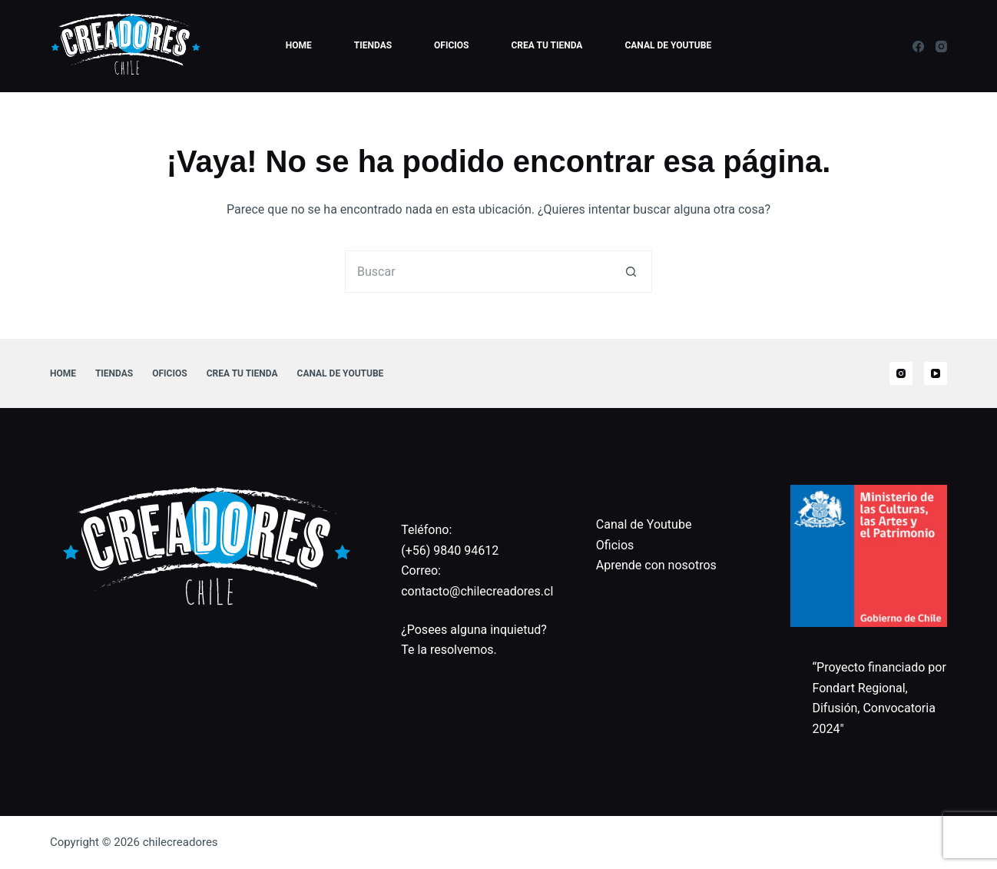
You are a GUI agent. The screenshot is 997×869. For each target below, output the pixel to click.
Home (299, 45)
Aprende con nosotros (656, 565)
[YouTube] (935, 373)
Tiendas (373, 45)
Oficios (451, 45)
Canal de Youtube (667, 45)
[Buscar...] (477, 271)
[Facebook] (918, 46)
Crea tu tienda (547, 45)
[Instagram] (941, 46)
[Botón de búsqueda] (631, 271)
